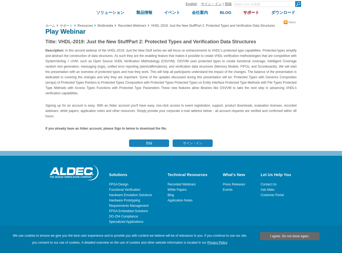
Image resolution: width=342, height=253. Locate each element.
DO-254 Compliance (123, 216)
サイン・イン (211, 4)
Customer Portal (272, 195)
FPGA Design (119, 184)
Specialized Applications (126, 222)
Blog (171, 195)
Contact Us (268, 184)
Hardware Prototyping (124, 200)
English (191, 4)
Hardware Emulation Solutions (130, 195)
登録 (228, 4)
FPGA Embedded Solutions (128, 211)
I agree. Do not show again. (289, 236)
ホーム (50, 26)
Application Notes (180, 200)
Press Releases (234, 184)
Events (228, 190)
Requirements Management (129, 206)
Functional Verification (124, 190)
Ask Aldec (268, 190)
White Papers (177, 190)
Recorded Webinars (182, 184)
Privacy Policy (217, 242)
